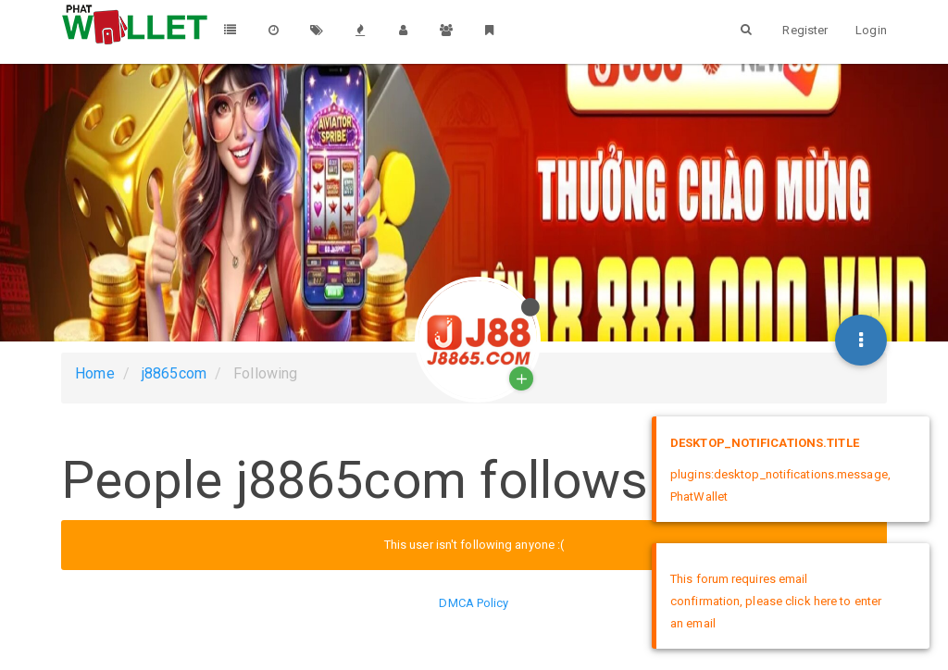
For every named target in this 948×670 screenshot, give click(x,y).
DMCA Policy (473, 603)
